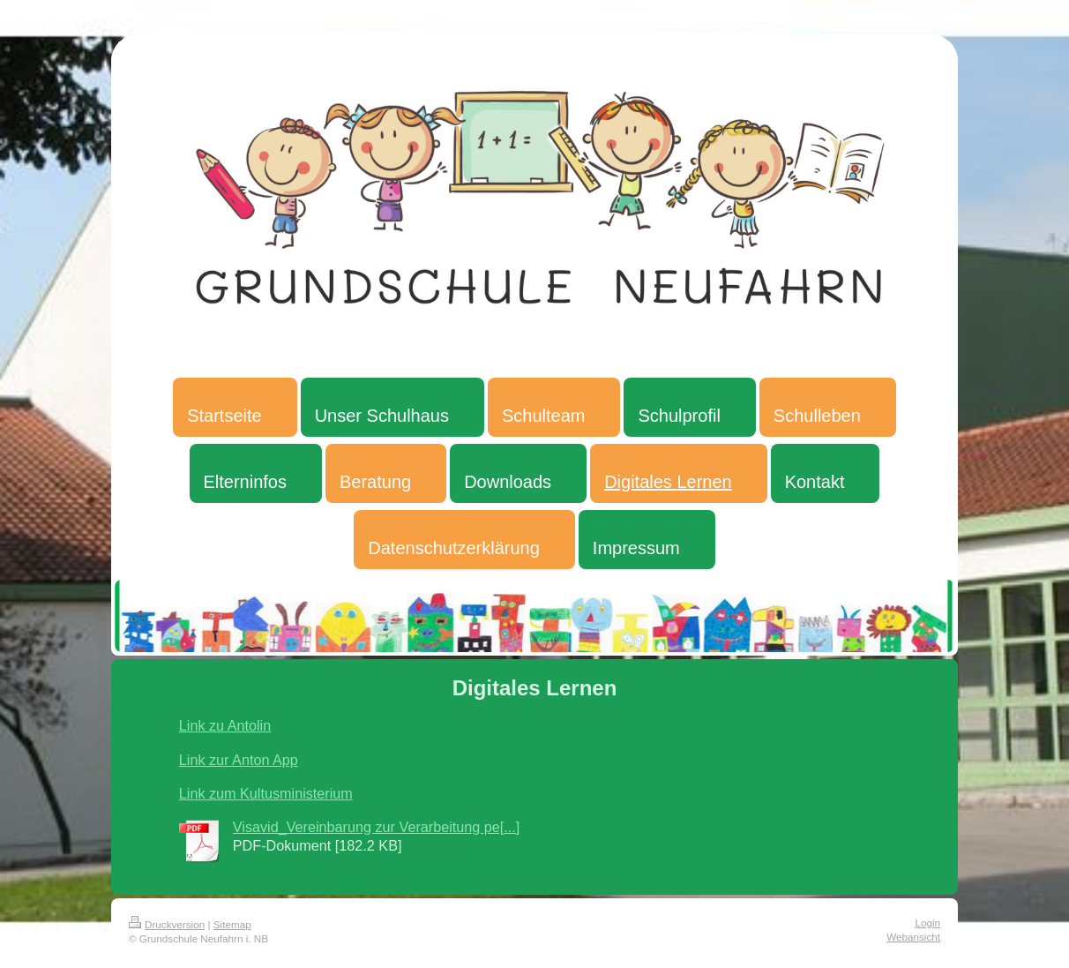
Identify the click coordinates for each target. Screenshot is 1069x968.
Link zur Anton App (238, 760)
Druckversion (167, 924)
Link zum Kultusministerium (266, 793)
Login (927, 922)
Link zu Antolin (225, 725)
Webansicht (913, 936)
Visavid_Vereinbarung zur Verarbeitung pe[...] (376, 827)
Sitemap (232, 924)
